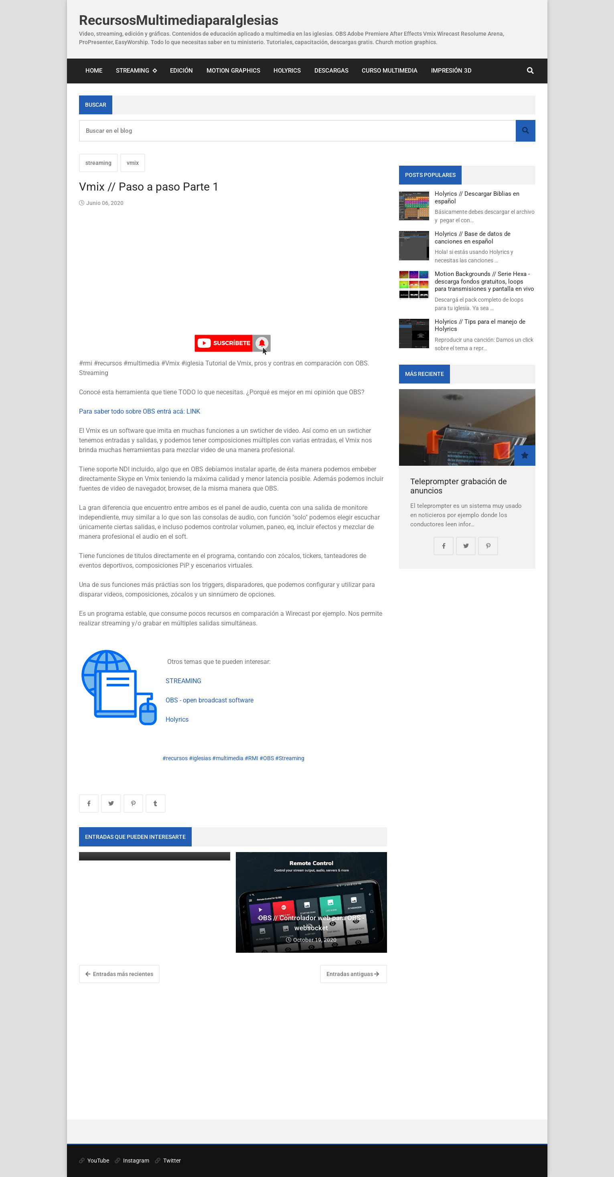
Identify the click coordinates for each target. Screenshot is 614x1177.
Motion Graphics (233, 70)
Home (93, 70)
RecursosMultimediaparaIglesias (178, 20)
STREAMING (183, 681)
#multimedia (227, 758)
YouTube (94, 1160)
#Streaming (289, 758)
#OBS (266, 758)
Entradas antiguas (352, 974)
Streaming (136, 70)
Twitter (168, 1160)
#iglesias (200, 758)
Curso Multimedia (389, 70)
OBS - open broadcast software (209, 700)
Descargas (331, 70)
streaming (98, 163)
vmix (133, 163)
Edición (181, 70)
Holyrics (287, 70)
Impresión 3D (451, 70)
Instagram (132, 1160)
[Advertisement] (233, 1051)
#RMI (251, 758)
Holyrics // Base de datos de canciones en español (473, 237)
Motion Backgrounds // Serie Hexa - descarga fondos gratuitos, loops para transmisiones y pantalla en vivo (484, 281)
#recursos (175, 758)
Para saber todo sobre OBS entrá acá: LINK (139, 411)
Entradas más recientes (119, 974)
